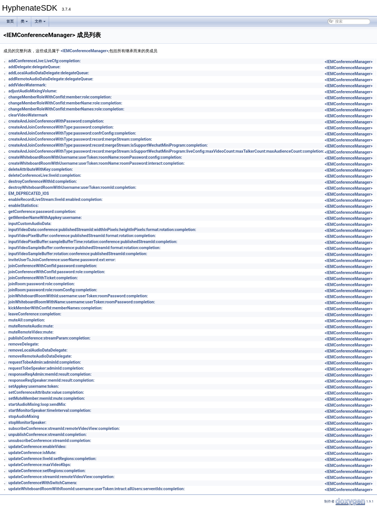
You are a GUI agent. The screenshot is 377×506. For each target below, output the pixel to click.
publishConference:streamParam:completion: (49, 338)
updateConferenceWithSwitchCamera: (42, 482)
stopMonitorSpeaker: (27, 422)
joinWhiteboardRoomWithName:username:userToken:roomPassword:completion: (81, 302)
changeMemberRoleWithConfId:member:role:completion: (60, 97)
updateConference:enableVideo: (37, 446)
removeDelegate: (23, 344)
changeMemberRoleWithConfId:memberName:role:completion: (65, 103)
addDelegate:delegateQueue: (34, 67)
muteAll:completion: (26, 320)
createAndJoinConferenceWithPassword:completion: (56, 121)
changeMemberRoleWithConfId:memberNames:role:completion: (66, 109)
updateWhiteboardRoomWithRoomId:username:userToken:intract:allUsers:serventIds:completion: (96, 488)
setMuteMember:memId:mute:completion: (46, 398)
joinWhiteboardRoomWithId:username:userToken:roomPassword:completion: (78, 296)
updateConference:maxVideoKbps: (39, 464)
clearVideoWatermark (28, 115)
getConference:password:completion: (42, 211)
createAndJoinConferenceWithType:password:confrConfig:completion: (72, 133)
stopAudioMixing (23, 416)
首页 (10, 21)
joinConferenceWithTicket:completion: (43, 278)
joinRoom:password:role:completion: (41, 284)
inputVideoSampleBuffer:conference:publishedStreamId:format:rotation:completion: (84, 247)
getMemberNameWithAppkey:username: (45, 217)
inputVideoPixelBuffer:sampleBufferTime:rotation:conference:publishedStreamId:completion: (92, 241)
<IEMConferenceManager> (84, 51)
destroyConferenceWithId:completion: (42, 181)
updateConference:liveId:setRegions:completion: (52, 458)
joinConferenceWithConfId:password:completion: (52, 265)
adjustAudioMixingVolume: (32, 91)
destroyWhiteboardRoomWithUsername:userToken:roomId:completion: (72, 187)
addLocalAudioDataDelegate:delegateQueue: (48, 73)
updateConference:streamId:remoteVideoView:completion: (61, 476)
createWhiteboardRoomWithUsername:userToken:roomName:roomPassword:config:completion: (95, 157)
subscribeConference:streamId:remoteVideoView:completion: (64, 428)
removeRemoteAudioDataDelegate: (40, 356)
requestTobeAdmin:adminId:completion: (44, 362)
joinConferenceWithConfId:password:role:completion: (56, 272)
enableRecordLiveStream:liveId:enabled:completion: (55, 199)
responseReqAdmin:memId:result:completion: (49, 374)
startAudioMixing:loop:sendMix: (37, 404)
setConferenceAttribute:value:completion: (46, 392)
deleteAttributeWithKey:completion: (40, 169)
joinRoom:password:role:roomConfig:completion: (52, 290)
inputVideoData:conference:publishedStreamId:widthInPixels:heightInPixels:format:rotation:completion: (102, 229)
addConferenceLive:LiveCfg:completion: (44, 61)
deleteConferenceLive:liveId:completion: (44, 175)
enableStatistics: (23, 205)
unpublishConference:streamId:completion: (47, 434)
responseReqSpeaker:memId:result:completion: (51, 380)
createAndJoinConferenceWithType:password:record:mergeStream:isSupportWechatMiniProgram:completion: (108, 145)
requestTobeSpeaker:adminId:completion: (46, 368)
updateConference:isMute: (32, 452)
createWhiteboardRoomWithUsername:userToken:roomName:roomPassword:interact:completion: (96, 163)
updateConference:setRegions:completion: (46, 470)
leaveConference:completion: (34, 314)
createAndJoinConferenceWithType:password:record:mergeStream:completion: (80, 139)
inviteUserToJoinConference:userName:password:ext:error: (62, 259)
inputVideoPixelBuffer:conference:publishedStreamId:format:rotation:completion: (82, 235)
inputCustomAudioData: (29, 223)
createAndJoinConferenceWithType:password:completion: (61, 127)
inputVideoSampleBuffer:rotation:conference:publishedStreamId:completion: (77, 253)
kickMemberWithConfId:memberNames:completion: (55, 308)
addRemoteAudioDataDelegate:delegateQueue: (50, 79)
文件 (40, 21)
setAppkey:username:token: (33, 386)
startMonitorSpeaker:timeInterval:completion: (49, 410)
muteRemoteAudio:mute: (31, 326)
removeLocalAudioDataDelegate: (37, 350)
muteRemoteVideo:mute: (30, 332)
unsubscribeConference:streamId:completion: (49, 440)
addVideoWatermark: (27, 85)
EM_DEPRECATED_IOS (28, 193)
